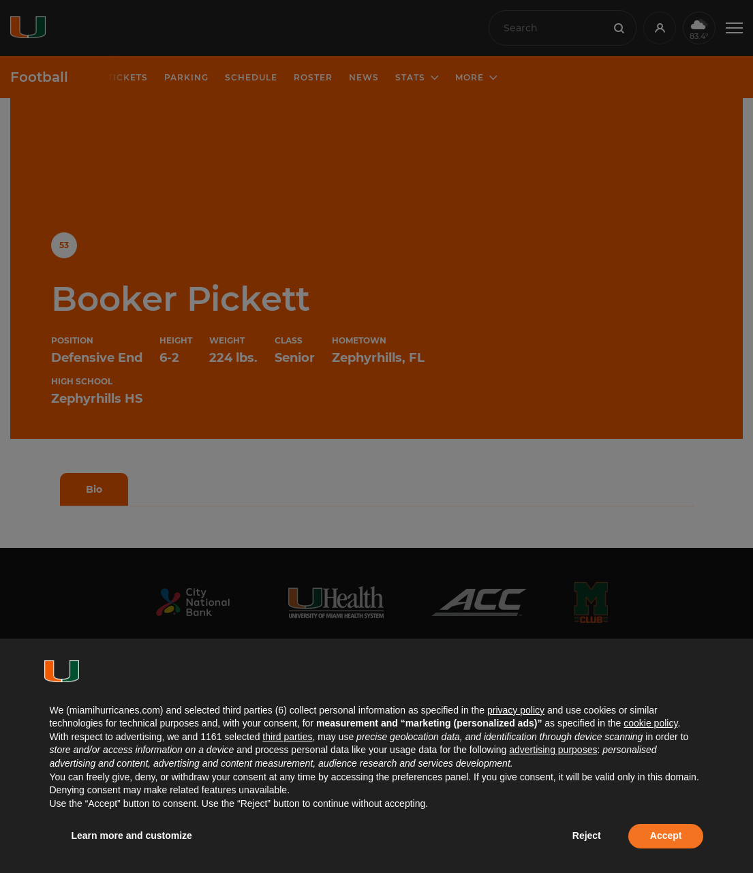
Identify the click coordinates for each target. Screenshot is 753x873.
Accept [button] (666, 835)
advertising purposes (553, 749)
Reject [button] (586, 835)
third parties (287, 736)
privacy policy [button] (515, 710)
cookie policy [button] (650, 723)
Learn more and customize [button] (132, 835)
